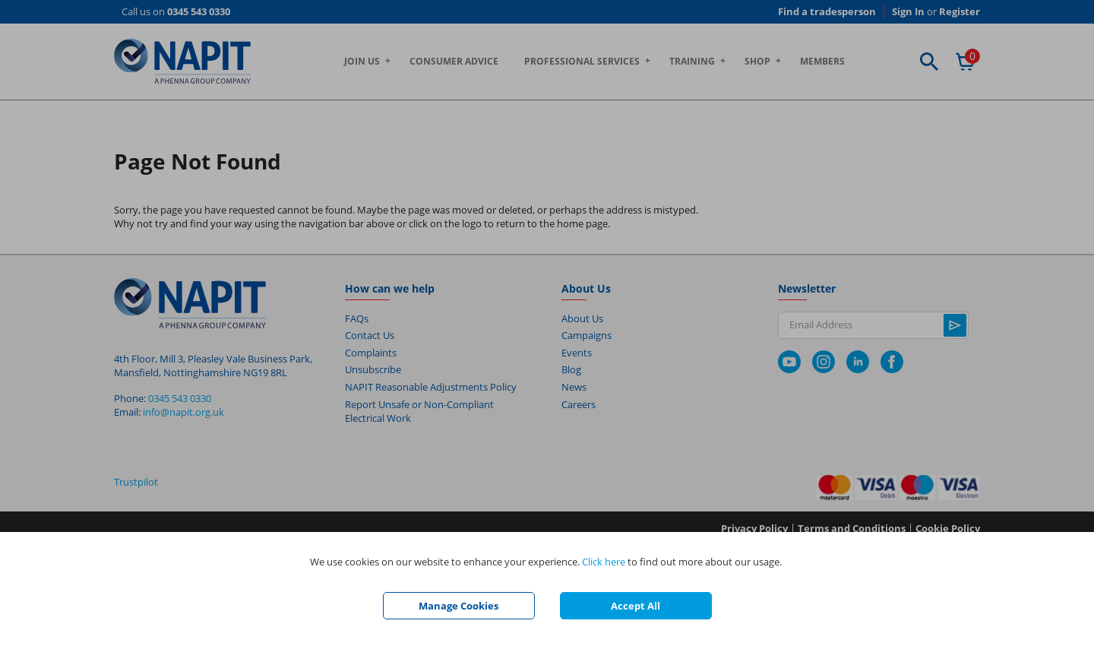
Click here (603, 561)
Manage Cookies (458, 606)
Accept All (635, 606)
